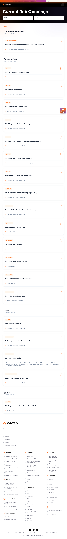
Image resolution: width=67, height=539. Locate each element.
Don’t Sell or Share (54, 532)
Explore (32, 1)
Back (5, 26)
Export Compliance (35, 532)
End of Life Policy (45, 532)
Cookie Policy (26, 532)
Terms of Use (11, 532)
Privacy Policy (18, 532)
